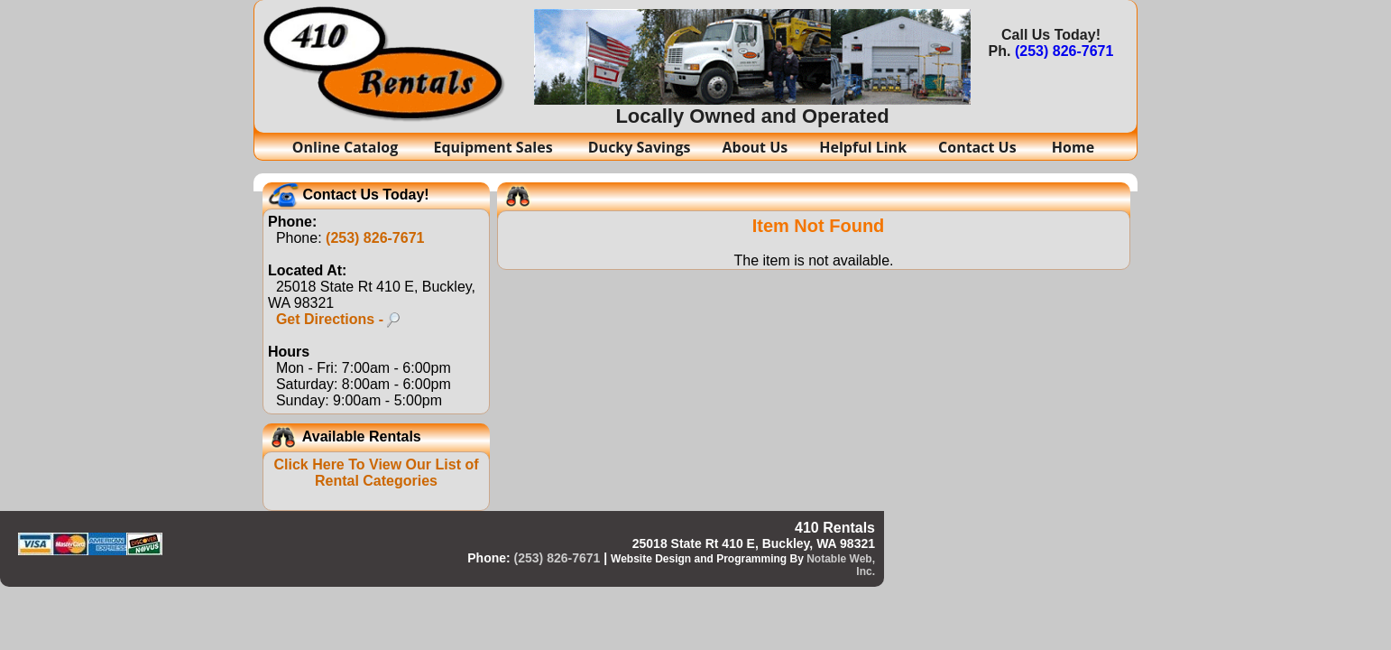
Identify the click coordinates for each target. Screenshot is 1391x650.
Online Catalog (347, 147)
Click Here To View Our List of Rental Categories (375, 472)
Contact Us (979, 147)
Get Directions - (338, 319)
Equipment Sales (494, 147)
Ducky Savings (639, 147)
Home (1073, 147)
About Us (755, 147)
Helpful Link (863, 147)
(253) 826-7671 (1064, 51)
